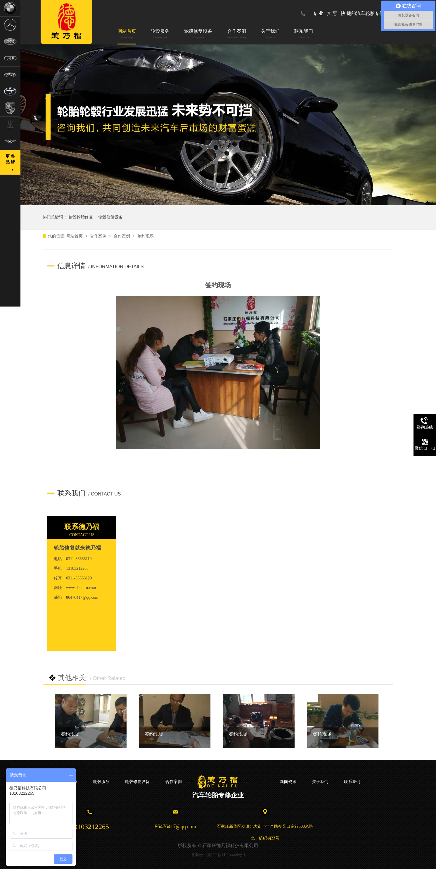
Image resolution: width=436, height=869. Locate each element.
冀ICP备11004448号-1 (226, 855)
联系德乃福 (81, 527)
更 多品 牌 (10, 159)
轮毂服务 (160, 34)
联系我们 (303, 34)
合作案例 (236, 34)
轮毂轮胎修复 (80, 217)
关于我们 (270, 34)
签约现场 (70, 734)
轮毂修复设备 (198, 34)
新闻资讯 (288, 781)
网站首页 (126, 34)
